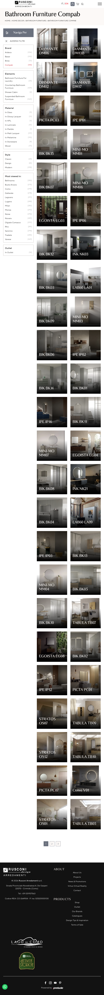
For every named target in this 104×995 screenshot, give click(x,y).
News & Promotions (77, 881)
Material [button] (9, 108)
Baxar (7, 56)
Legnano (9, 197)
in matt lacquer (12, 133)
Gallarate (9, 193)
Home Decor (18, 21)
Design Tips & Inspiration (77, 920)
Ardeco (8, 52)
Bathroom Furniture (36, 21)
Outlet (77, 907)
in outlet (9, 252)
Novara (8, 218)
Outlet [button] (8, 248)
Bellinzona (9, 180)
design (8, 163)
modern (8, 167)
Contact (77, 890)
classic (8, 159)
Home (7, 21)
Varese (8, 239)
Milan (7, 206)
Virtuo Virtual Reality (77, 886)
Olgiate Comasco (13, 222)
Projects (77, 877)
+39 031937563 (28, 893)
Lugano (8, 201)
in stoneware (11, 142)
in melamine (10, 137)
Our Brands (77, 911)
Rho (7, 227)
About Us (77, 872)
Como (8, 189)
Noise (7, 214)
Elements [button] (10, 73)
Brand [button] (8, 48)
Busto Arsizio (11, 185)
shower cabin (11, 92)
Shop (77, 902)
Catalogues (77, 916)
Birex (7, 61)
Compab (9, 65)
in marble (9, 129)
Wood (7, 146)
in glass (8, 112)
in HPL (8, 121)
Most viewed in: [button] (13, 176)
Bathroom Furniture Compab (62, 21)
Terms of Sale (77, 925)
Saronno (9, 231)
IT (62, 3)
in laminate (10, 125)
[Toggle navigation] (100, 4)
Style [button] (7, 154)
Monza (8, 210)
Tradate (8, 235)
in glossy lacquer (13, 116)
